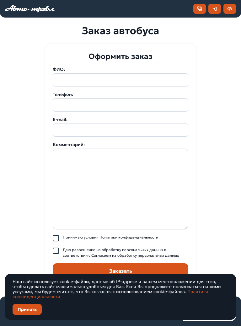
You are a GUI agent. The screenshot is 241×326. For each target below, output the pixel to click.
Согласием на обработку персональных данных (135, 255)
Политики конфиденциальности (128, 237)
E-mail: (60, 119)
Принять (27, 309)
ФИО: (59, 69)
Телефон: (63, 94)
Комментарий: (69, 144)
